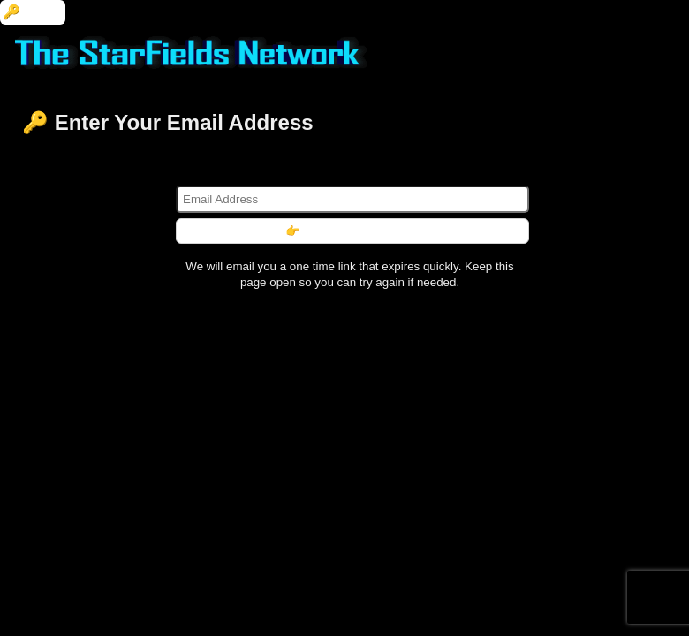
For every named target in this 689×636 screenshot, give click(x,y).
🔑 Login (33, 11)
